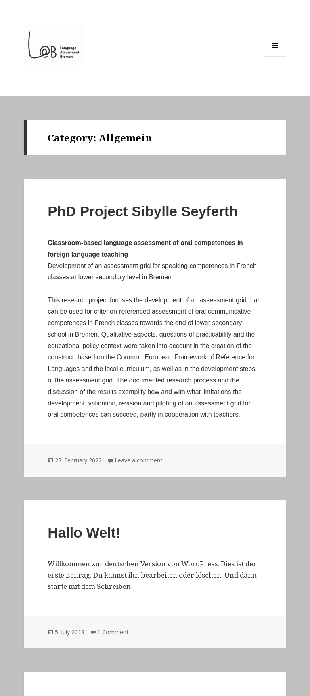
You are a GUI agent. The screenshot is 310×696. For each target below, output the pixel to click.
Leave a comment (139, 460)
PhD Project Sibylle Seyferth (143, 211)
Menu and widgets (275, 56)
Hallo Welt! (84, 532)
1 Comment (113, 632)
